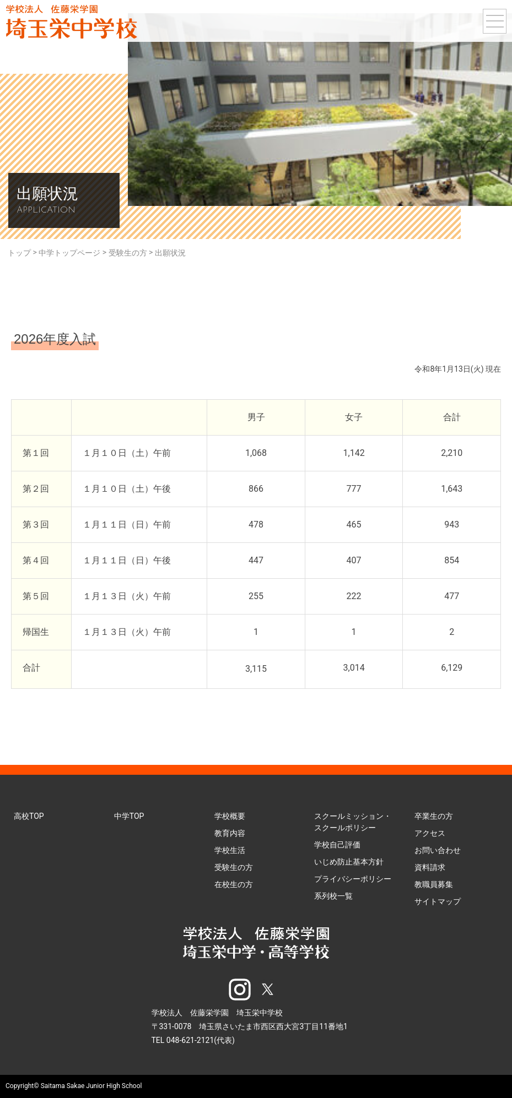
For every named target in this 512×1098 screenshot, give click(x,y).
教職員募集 (433, 884)
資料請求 (429, 867)
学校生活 (229, 850)
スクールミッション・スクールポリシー (352, 822)
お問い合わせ (437, 850)
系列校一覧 (333, 896)
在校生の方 (233, 884)
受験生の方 (233, 867)
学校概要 (229, 816)
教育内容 (229, 833)
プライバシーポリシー (352, 878)
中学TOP (129, 816)
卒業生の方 (433, 816)
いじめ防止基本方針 (349, 861)
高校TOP (29, 816)
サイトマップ (437, 901)
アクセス (429, 833)
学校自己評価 (337, 844)
